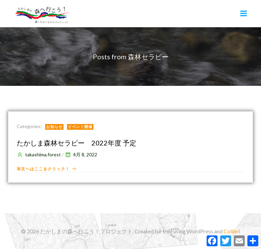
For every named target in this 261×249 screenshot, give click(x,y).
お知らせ (54, 126)
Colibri (232, 231)
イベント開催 (80, 126)
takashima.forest (39, 154)
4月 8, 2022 (81, 154)
